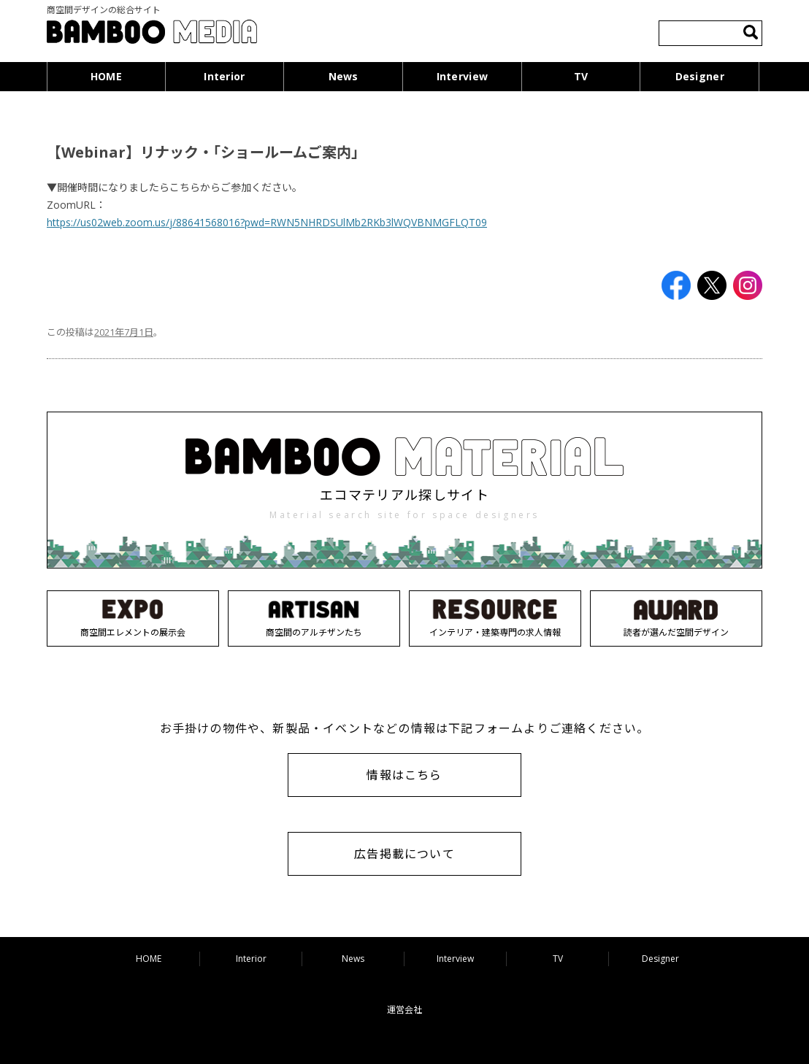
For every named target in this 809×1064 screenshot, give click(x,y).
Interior (224, 76)
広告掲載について (404, 854)
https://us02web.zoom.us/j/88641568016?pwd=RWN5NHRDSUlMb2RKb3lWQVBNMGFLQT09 (267, 222)
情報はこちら (404, 775)
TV (581, 76)
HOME (106, 76)
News (344, 76)
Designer (699, 76)
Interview (462, 76)
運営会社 (404, 1009)
